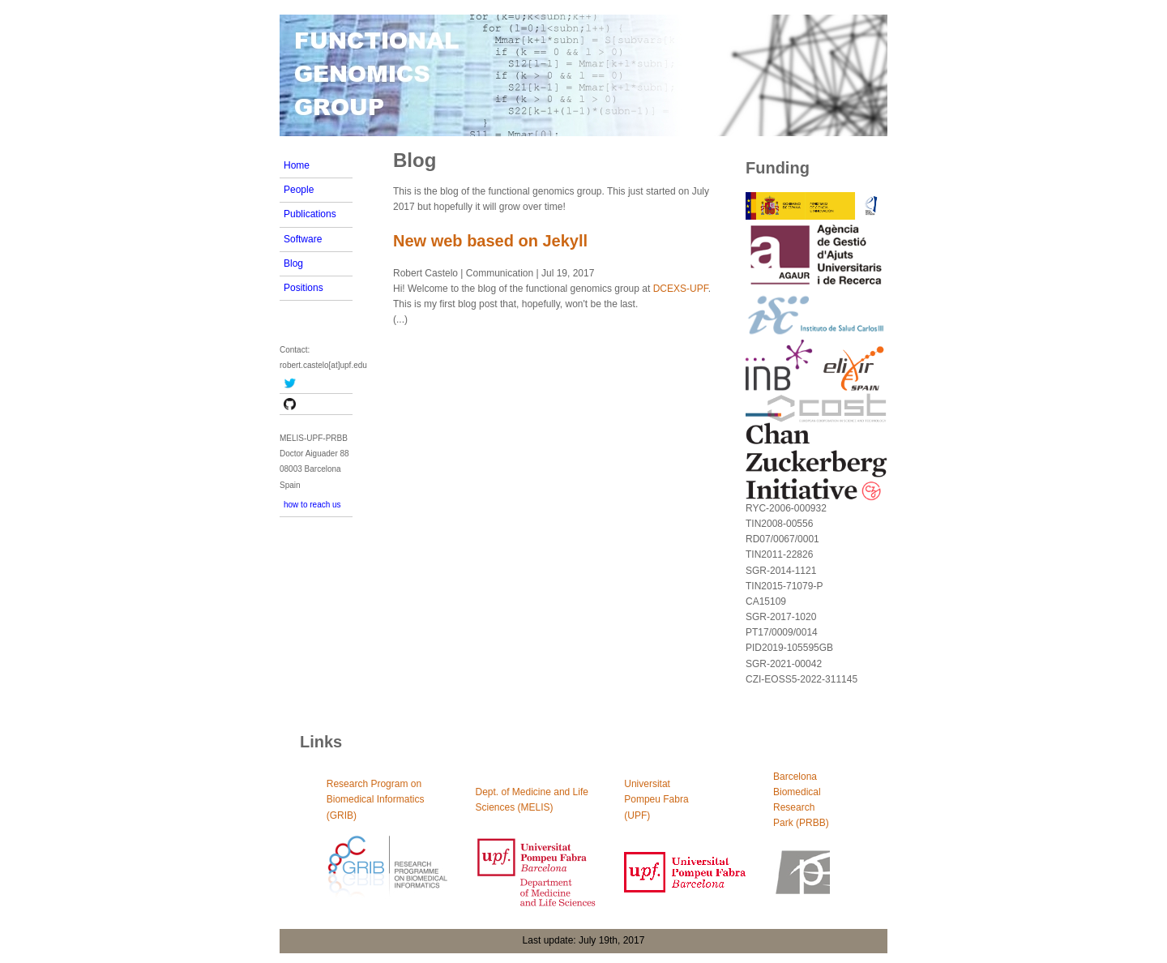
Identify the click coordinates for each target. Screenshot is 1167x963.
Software (303, 239)
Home (297, 165)
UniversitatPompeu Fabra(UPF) (656, 799)
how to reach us (312, 504)
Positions (303, 287)
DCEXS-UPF (680, 288)
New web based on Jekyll (490, 241)
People (299, 189)
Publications (310, 214)
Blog (293, 263)
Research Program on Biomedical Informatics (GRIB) (376, 799)
